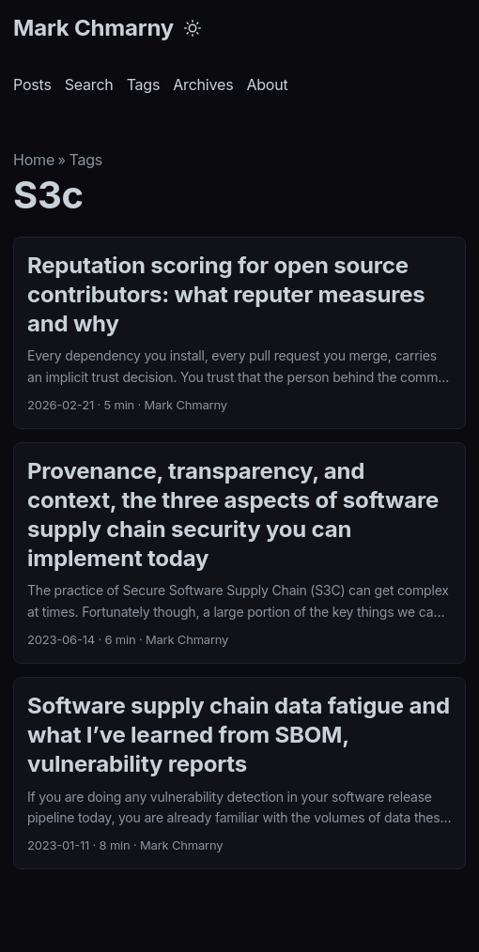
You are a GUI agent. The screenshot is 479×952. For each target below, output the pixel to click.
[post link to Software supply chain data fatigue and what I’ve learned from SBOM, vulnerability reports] (239, 773)
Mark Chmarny (93, 27)
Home (33, 159)
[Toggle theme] (192, 28)
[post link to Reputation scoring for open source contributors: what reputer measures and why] (239, 333)
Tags (85, 159)
